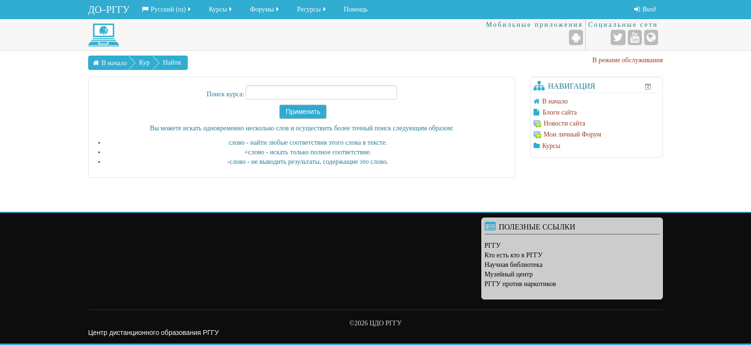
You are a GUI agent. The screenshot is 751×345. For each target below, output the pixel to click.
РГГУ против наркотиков (520, 284)
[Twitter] (618, 37)
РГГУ (493, 245)
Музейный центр (509, 274)
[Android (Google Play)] (576, 37)
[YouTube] (635, 37)
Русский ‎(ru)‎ (167, 9)
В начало (114, 63)
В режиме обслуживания (627, 60)
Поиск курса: (226, 94)
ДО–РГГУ (109, 9)
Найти (172, 62)
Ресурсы (312, 9)
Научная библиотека (514, 264)
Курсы (221, 9)
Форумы (265, 9)
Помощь (356, 9)
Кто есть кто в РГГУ (514, 255)
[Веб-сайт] (651, 37)
